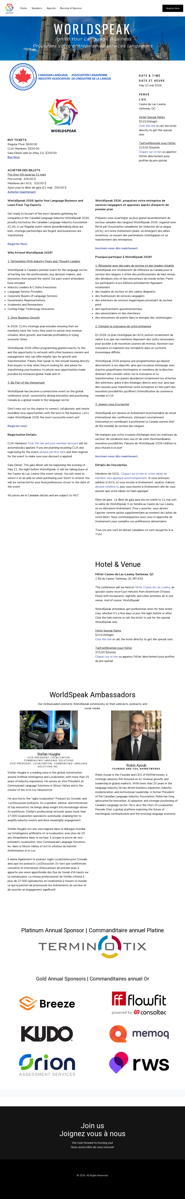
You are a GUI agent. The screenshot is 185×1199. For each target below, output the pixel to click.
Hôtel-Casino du (145, 587)
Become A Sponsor (71, 8)
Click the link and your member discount (53, 443)
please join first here (53, 452)
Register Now (172, 8)
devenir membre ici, (107, 487)
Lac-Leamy (163, 587)
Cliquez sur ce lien (150, 152)
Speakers (37, 8)
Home (23, 8)
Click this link (147, 126)
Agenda (51, 8)
